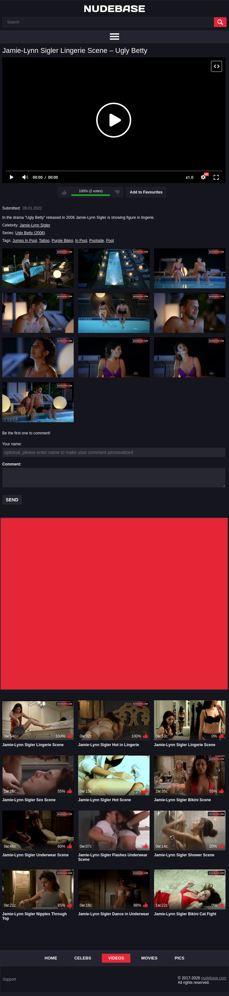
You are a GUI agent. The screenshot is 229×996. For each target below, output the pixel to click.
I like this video (64, 192)
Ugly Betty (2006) (30, 233)
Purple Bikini (62, 240)
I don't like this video (117, 192)
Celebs (82, 958)
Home (51, 958)
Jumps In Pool (24, 240)
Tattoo (44, 240)
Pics (179, 958)
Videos (116, 958)
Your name (11, 444)
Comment (11, 464)
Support (9, 979)
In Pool (81, 240)
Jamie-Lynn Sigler (35, 225)
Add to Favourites (146, 192)
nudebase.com (213, 978)
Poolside (96, 240)
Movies (149, 958)
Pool (110, 240)
